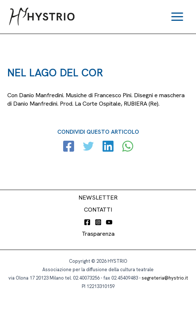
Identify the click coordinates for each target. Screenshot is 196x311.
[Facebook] (68, 147)
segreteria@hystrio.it (165, 278)
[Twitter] (88, 147)
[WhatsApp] (127, 147)
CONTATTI (98, 209)
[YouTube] (109, 222)
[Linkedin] (108, 147)
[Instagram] (98, 222)
